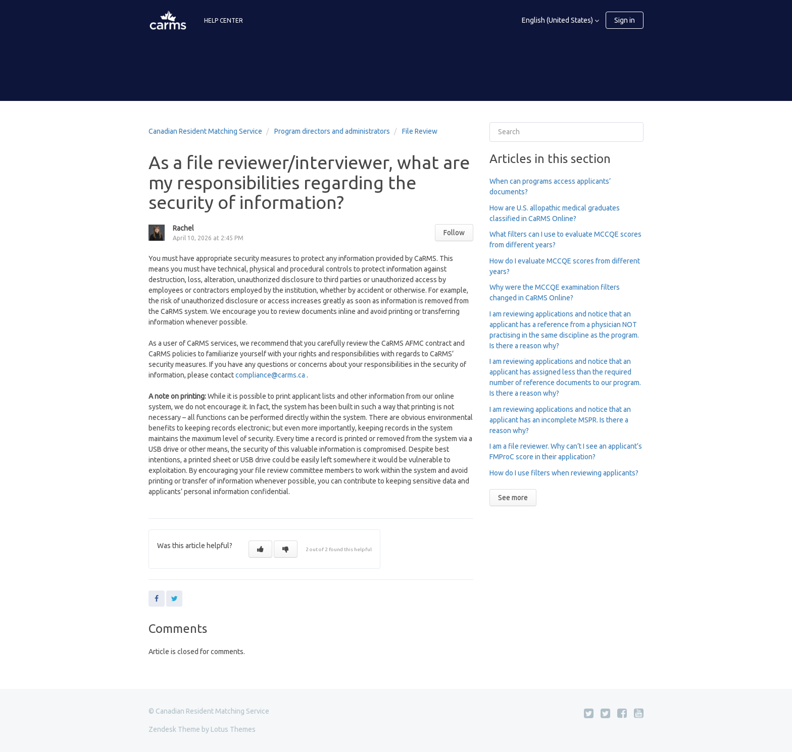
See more (513, 498)
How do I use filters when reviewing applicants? (563, 473)
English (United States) (558, 20)
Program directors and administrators (332, 131)
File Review (419, 131)
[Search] (566, 132)
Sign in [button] (624, 20)
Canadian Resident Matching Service (205, 131)
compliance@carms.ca (270, 375)
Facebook (156, 598)
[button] (260, 549)
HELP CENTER (223, 20)
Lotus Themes (233, 729)
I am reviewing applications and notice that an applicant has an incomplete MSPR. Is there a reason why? (560, 420)
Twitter (174, 598)
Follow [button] (454, 233)
